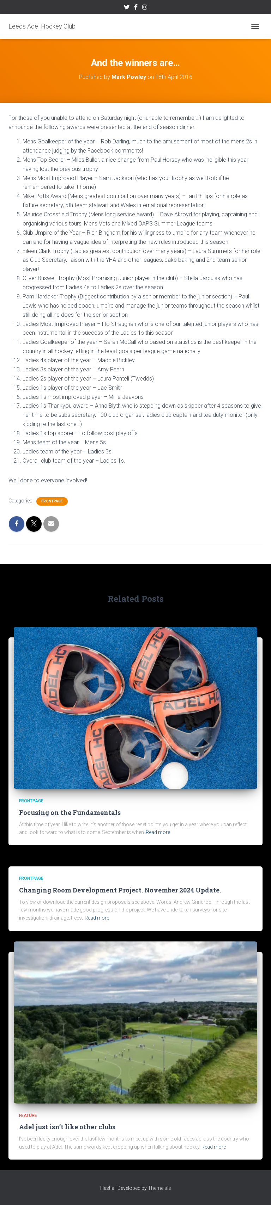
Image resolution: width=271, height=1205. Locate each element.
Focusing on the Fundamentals (70, 812)
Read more (158, 832)
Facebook (136, 8)
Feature (28, 1115)
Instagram (144, 8)
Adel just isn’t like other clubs (67, 1127)
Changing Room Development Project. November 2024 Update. (120, 890)
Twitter (127, 8)
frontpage (52, 501)
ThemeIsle (159, 1188)
